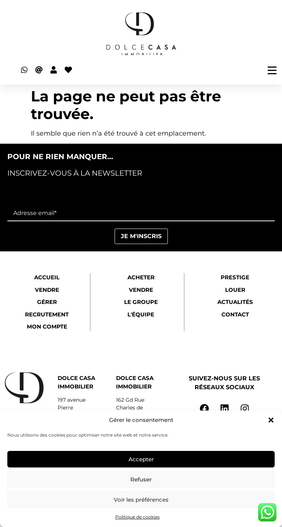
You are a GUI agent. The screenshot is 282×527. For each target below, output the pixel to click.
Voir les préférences (141, 499)
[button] (271, 420)
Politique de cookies (137, 517)
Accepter (141, 459)
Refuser (141, 479)
